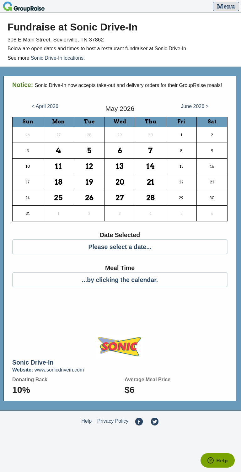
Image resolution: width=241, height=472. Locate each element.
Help (86, 421)
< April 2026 (45, 106)
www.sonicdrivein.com (48, 370)
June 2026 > (195, 106)
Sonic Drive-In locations (57, 58)
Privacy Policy (113, 421)
